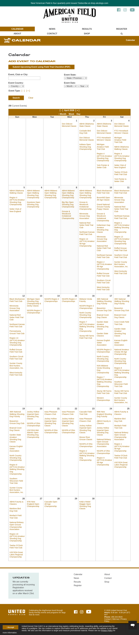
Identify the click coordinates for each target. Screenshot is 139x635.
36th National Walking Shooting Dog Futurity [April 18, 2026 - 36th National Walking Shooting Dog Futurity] (121, 301)
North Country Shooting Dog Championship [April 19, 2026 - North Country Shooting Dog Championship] (16, 457)
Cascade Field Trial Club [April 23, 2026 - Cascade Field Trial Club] (85, 413)
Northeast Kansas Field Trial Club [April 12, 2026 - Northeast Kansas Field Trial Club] (17, 325)
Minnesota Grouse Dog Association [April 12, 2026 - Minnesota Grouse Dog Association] (15, 308)
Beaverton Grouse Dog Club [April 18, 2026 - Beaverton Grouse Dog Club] (121, 309)
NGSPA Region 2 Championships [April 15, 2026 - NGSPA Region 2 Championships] (69, 300)
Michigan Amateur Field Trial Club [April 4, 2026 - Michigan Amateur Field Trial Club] (120, 140)
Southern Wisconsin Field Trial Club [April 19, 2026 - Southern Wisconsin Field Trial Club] (16, 481)
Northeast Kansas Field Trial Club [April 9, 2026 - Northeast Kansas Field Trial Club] (87, 233)
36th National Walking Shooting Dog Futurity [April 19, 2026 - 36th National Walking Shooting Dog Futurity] (17, 414)
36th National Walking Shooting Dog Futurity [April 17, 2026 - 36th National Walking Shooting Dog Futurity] (104, 301)
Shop (87, 33)
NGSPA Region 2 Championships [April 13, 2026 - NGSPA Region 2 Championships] (34, 311)
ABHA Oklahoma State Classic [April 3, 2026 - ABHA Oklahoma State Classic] (104, 125)
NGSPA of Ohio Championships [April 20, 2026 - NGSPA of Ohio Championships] (33, 424)
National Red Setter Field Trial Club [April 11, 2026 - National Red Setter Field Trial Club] (121, 209)
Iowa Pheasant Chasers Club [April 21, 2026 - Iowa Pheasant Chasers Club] (50, 413)
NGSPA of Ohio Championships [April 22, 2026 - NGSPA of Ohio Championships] (68, 431)
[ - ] (23, 91)
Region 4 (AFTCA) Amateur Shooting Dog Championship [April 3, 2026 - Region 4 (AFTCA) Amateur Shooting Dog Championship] (104, 157)
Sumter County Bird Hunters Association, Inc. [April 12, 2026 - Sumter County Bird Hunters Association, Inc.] (16, 365)
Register (121, 29)
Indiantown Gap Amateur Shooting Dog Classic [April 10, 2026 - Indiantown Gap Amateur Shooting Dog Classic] (103, 228)
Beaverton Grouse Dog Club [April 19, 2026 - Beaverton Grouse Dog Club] (17, 422)
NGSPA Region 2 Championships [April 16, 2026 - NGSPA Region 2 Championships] (86, 307)
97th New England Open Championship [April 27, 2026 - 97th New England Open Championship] (33, 504)
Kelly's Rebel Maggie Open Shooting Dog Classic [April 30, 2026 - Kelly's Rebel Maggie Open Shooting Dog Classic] (85, 505)
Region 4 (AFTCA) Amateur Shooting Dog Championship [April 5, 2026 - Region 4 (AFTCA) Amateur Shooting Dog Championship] (17, 201)
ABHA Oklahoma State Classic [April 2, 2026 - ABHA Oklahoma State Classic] (86, 125)
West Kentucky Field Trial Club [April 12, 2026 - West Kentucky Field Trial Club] (16, 374)
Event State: (70, 75)
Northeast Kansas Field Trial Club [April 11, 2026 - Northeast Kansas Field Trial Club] (121, 217)
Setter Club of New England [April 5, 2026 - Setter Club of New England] (15, 210)
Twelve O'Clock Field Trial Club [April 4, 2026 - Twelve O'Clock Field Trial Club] (120, 173)
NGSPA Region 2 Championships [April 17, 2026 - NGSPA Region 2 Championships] (104, 351)
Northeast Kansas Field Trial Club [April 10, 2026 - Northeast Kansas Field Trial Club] (104, 256)
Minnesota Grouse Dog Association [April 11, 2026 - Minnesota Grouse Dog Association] (119, 199)
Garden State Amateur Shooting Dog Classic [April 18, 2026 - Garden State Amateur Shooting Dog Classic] (120, 332)
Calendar (17, 29)
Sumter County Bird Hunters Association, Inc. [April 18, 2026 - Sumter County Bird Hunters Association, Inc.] (121, 400)
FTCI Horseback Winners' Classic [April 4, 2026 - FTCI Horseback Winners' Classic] (121, 132)
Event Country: (16, 83)
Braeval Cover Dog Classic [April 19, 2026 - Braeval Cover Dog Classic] (16, 429)
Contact (52, 33)
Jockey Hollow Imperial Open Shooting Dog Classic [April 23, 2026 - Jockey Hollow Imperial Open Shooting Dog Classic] (85, 429)
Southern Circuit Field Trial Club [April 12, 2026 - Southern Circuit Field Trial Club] (16, 357)
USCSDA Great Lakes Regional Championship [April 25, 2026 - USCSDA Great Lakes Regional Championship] (120, 464)
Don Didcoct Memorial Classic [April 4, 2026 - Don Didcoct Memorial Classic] (121, 125)
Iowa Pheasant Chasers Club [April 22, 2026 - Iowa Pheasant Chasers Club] (68, 413)
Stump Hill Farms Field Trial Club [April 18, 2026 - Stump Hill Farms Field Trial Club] (121, 392)
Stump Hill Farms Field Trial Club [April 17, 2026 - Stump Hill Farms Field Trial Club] (104, 392)
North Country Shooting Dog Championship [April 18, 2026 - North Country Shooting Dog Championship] (120, 361)
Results (87, 29)
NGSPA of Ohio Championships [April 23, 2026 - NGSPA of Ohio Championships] (86, 445)
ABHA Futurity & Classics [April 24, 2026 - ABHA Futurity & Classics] (104, 422)
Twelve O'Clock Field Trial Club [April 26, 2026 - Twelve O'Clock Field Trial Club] (16, 546)
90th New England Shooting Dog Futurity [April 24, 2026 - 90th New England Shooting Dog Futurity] (104, 414)
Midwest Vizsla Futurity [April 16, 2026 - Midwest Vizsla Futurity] (85, 300)
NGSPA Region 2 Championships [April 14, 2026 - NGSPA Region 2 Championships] (51, 300)
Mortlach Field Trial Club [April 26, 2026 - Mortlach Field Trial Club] (16, 516)
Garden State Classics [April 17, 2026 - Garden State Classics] (102, 334)
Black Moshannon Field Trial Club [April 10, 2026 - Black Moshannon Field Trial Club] (104, 192)
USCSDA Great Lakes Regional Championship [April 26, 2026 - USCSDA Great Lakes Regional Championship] (16, 554)
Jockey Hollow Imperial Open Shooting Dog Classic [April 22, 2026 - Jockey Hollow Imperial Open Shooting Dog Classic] (68, 422)
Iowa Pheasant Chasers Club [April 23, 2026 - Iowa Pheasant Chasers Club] (85, 420)
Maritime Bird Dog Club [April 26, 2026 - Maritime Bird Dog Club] (15, 509)
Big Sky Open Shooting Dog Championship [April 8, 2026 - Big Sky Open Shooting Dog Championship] (68, 204)
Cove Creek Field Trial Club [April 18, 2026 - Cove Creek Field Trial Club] (121, 323)
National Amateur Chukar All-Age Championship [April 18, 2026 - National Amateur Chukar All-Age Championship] (121, 352)
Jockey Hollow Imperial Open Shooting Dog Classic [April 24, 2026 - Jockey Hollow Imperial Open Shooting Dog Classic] (103, 431)
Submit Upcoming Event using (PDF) (41, 67)
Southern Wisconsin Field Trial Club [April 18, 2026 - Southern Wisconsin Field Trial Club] (121, 384)
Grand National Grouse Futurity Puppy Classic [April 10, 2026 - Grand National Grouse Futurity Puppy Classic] (103, 206)
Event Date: (70, 83)
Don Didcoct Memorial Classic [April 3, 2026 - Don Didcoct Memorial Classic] (104, 132)
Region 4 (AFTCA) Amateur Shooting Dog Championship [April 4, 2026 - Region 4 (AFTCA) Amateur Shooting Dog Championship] (121, 157)
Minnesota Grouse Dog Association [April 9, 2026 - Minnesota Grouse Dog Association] (84, 216)
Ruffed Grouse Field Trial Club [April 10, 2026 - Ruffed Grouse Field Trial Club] (103, 274)
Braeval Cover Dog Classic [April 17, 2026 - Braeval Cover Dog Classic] (103, 316)
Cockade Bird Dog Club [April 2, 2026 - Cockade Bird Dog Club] (85, 132)
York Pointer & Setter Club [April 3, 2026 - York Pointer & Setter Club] (103, 166)
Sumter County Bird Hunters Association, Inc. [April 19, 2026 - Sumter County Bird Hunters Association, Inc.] (16, 490)
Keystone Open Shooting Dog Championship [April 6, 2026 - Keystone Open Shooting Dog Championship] (33, 204)
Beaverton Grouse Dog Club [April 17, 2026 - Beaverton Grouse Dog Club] (104, 309)
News (52, 29)
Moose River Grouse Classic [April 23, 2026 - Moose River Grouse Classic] (85, 438)
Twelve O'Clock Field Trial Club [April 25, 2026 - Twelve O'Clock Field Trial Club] (120, 456)
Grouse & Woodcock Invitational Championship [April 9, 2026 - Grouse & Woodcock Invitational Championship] (85, 205)
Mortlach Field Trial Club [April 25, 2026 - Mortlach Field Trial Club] (120, 427)
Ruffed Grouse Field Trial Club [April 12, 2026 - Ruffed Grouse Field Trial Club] (16, 351)
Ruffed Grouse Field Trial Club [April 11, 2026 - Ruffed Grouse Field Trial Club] (120, 249)
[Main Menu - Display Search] (121, 33)
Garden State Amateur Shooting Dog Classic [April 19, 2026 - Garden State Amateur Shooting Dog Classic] (15, 438)
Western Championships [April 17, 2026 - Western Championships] (103, 399)
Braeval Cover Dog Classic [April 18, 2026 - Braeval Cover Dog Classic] (120, 316)
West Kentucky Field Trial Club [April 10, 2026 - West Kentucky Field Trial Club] (103, 288)
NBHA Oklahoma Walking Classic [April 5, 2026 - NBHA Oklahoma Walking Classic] (17, 192)
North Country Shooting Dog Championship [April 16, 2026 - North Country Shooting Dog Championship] (85, 315)
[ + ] (28, 91)
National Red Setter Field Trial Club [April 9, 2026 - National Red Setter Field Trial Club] (86, 225)
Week (71, 114)
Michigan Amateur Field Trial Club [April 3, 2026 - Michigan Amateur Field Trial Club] (103, 146)
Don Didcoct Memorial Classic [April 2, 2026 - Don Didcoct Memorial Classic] (86, 139)
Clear (30, 98)
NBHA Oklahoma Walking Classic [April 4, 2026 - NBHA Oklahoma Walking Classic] (121, 148)
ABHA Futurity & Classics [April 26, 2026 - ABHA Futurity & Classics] (16, 503)
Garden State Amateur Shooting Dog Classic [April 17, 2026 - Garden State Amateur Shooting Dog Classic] (102, 325)
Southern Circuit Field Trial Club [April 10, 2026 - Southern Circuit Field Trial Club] (103, 281)
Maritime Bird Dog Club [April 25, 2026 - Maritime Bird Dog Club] (120, 420)
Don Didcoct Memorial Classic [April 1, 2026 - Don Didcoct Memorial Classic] (69, 125)
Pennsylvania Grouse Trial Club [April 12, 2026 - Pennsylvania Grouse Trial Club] (17, 332)
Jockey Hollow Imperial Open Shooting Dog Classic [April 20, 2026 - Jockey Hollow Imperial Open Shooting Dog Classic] (33, 415)
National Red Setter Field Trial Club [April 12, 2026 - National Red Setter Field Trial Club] (16, 317)
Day (78, 114)
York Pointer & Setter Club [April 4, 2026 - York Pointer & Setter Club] (120, 180)
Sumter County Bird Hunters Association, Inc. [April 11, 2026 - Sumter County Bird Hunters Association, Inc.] (121, 264)
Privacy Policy (107, 630)
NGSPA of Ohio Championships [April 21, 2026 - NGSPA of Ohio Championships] (51, 431)
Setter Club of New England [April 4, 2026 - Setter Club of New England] (120, 166)
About (17, 33)
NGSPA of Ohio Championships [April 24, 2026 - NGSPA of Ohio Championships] (103, 452)
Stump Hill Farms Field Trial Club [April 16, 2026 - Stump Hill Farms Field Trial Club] (86, 337)
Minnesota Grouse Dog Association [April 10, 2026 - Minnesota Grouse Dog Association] (102, 239)
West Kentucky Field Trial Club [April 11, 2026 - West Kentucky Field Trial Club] (120, 272)
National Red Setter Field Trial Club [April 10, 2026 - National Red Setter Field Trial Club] (104, 248)
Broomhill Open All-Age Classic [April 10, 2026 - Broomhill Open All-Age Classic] (103, 198)
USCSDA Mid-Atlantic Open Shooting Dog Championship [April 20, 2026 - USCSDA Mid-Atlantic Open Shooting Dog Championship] (33, 433)
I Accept (10, 627)
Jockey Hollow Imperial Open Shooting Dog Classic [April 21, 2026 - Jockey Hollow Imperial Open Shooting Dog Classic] (50, 422)
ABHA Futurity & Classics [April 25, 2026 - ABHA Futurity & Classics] (121, 413)
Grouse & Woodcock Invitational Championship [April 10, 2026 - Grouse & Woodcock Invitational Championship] (103, 217)
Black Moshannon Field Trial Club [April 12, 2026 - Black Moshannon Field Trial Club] (17, 300)
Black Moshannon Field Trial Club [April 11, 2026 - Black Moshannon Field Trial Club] (121, 192)
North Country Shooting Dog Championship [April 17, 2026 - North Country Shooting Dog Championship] (103, 358)
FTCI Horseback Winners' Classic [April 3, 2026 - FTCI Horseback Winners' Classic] (104, 139)
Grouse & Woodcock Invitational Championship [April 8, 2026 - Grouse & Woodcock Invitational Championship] (68, 214)
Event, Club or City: (18, 74)
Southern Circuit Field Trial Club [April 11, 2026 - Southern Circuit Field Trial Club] (121, 256)
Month (63, 114)
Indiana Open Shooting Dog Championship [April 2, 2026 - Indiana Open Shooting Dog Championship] (85, 146)
